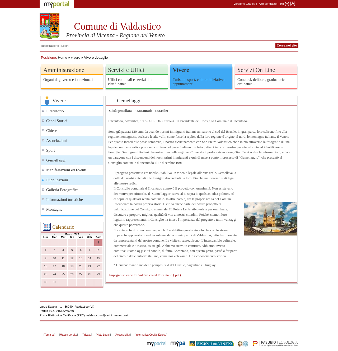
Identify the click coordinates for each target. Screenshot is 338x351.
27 (80, 274)
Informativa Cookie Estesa (150, 334)
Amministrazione (63, 70)
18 (63, 266)
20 (80, 266)
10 (54, 258)
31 (54, 282)
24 (54, 274)
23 (45, 274)
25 (63, 274)
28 (89, 274)
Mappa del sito (68, 334)
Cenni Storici (56, 121)
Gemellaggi (55, 160)
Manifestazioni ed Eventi (66, 170)
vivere (75, 57)
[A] (282, 3)
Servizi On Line (256, 70)
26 (72, 274)
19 (72, 266)
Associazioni (56, 140)
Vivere (181, 70)
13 (80, 258)
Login (64, 45)
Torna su (49, 334)
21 (89, 266)
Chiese (51, 130)
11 (63, 258)
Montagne (54, 209)
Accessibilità (122, 334)
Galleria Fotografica (62, 190)
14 (89, 258)
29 (98, 274)
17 (54, 266)
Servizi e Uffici (126, 70)
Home (62, 57)
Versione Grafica (244, 3)
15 (98, 258)
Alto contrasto (268, 3)
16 (45, 266)
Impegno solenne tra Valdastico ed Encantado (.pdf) (145, 275)
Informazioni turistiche (64, 199)
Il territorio (55, 111)
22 (98, 266)
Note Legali (103, 334)
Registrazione (50, 45)
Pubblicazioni (57, 180)
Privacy (87, 334)
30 (45, 282)
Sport (50, 150)
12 (72, 258)
